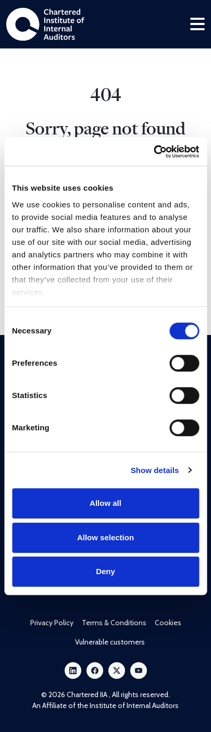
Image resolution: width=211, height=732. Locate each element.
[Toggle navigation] (197, 24)
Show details (155, 470)
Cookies (168, 622)
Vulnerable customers (110, 642)
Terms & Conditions (114, 622)
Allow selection (105, 537)
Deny (105, 571)
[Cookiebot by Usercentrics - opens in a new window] (153, 151)
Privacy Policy (51, 622)
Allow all (105, 503)
